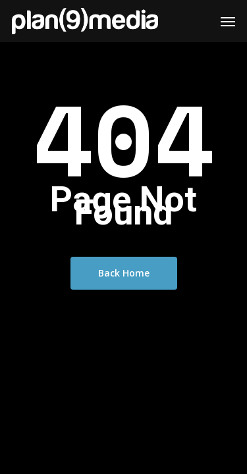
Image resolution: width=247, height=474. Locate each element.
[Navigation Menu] (228, 21)
